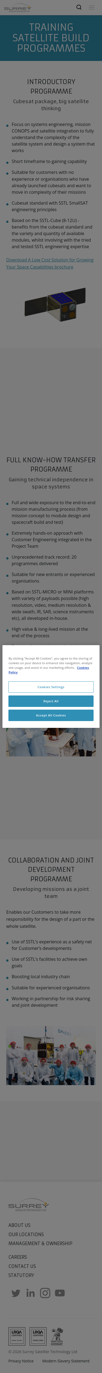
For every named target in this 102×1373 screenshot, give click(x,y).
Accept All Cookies (51, 715)
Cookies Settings (51, 687)
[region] (50, 686)
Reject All (50, 701)
